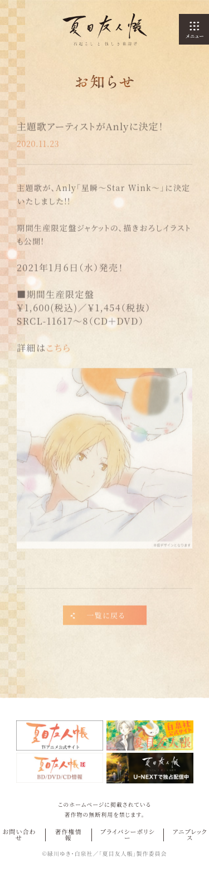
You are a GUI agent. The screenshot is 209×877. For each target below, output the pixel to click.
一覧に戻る (105, 617)
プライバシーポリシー (127, 835)
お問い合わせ (19, 835)
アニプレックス (190, 835)
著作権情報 (68, 835)
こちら (58, 349)
